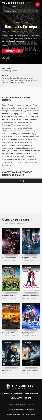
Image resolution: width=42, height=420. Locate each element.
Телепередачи (16, 398)
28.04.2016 (15, 45)
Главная (8, 393)
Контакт (28, 398)
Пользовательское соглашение (21, 414)
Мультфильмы (31, 393)
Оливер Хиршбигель (19, 31)
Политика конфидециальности (21, 409)
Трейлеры (18, 393)
